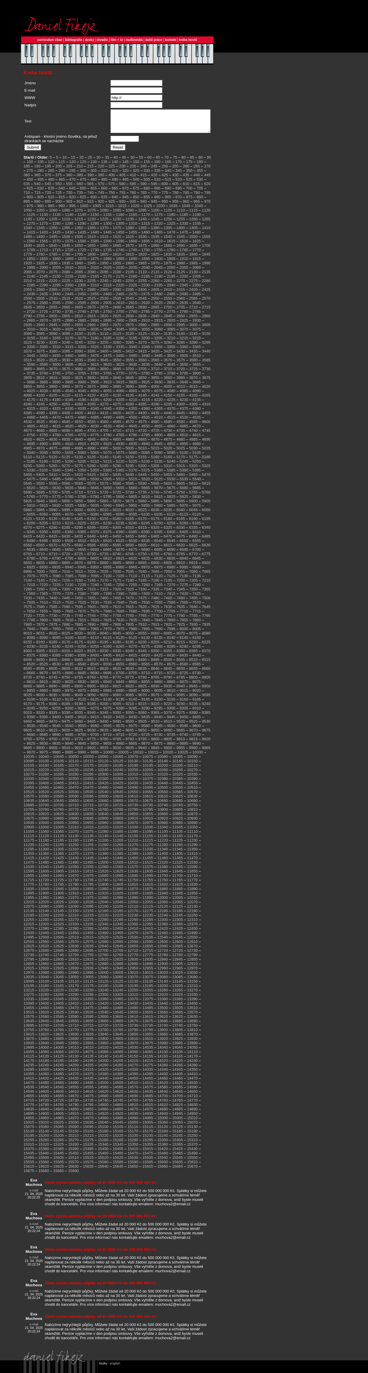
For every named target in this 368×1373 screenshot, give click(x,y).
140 (115, 166)
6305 (117, 532)
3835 (104, 382)
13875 (28, 1043)
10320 (162, 778)
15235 (147, 1140)
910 (80, 206)
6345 (31, 536)
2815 (91, 320)
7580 (40, 611)
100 (30, 166)
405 (122, 179)
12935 (88, 972)
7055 (181, 576)
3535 (79, 364)
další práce (153, 39)
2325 (133, 289)
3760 (94, 377)
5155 (142, 461)
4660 (171, 430)
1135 (56, 219)
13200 (162, 990)
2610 (120, 307)
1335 (196, 228)
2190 (158, 280)
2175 (120, 280)
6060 (43, 518)
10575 (28, 800)
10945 (58, 827)
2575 (31, 307)
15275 (88, 1144)
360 (26, 179)
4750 (31, 439)
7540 (120, 607)
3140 (181, 338)
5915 (43, 510)
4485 (94, 421)
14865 (118, 1113)
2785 (196, 316)
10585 (58, 800)
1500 (66, 241)
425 (165, 179)
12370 (192, 928)
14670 (73, 1100)
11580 (162, 871)
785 (186, 197)
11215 (147, 844)
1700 (206, 250)
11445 (118, 862)
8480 (117, 664)
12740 (43, 959)
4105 (53, 399)
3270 (142, 347)
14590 (192, 1091)
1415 (31, 236)
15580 (103, 1166)
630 (40, 192)
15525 (118, 1162)
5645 (94, 492)
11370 (73, 858)
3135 (168, 338)
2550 (155, 303)
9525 (193, 726)
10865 (177, 818)
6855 (40, 567)
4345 (107, 413)
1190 (196, 219)
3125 (142, 338)
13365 (118, 1003)
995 (72, 210)
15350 (132, 1149)
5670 (158, 492)
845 (125, 201)
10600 (103, 800)
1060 (53, 214)
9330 (66, 717)
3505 (184, 360)
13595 (88, 1021)
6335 (193, 532)
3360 (184, 351)
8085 (31, 642)
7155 (66, 585)
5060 (82, 457)
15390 (73, 1153)
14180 (43, 1065)
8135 (158, 642)
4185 (69, 404)
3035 (94, 333)
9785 (117, 743)
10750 (192, 809)
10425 (118, 787)
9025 (27, 699)
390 (90, 179)
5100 (184, 457)
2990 (168, 329)
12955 (147, 972)
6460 (142, 540)
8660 (206, 673)
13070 (132, 981)
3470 (94, 360)
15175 (147, 1135)
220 (101, 170)
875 (189, 201)
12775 (147, 959)
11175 (28, 844)
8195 (129, 646)
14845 (58, 1113)
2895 (107, 325)
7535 (107, 607)
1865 (69, 263)
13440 (162, 1008)
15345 (118, 1149)
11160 (162, 840)
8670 (43, 677)
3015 (43, 333)
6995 (27, 576)
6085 (107, 518)
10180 (103, 770)
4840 (79, 444)
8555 (120, 668)
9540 (43, 730)
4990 (91, 452)
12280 (103, 924)
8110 (94, 642)
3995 (142, 391)
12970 (192, 972)
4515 (171, 421)
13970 (132, 1047)
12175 (147, 915)
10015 (153, 756)
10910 (132, 822)
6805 (94, 562)
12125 (177, 911)
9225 (168, 708)
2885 (82, 325)
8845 (120, 686)
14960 (43, 1122)
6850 (27, 567)
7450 (79, 602)
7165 (91, 585)
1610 (158, 245)
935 (133, 206)
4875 (168, 444)
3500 (171, 360)
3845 (129, 382)
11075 (88, 836)
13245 (118, 994)
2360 (40, 294)
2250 (129, 285)
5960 (158, 510)
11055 (28, 836)
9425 (120, 721)
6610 (155, 549)
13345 (58, 1003)
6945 (82, 571)
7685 (120, 615)
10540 (103, 796)
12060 (162, 906)
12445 (58, 937)
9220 (155, 708)
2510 (53, 303)
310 (104, 175)
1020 (135, 210)
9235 (193, 708)
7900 (117, 629)
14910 (73, 1118)
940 (143, 206)
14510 (132, 1087)
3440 (206, 355)
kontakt (170, 39)
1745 (133, 254)
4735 (181, 435)
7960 (82, 633)
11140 (103, 840)
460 (51, 184)
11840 (43, 893)
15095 (88, 1131)
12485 (177, 937)
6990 (196, 571)
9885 (184, 748)
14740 (103, 1104)
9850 (94, 748)
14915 (88, 1118)
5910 (31, 510)
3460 (69, 360)
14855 (88, 1113)
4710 (117, 435)
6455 (129, 540)
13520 (43, 1016)
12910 (192, 968)
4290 (155, 408)
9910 (66, 752)
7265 (158, 589)
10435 (147, 787)
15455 (88, 1157)
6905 (168, 567)
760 (133, 197)
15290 (132, 1144)
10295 (88, 778)
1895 (145, 263)
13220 (43, 994)
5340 (56, 474)
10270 (192, 774)
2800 (53, 320)
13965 (118, 1047)
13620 (162, 1021)
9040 (66, 699)
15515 (88, 1162)
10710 (73, 809)
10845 (118, 818)
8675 (56, 677)
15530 (132, 1162)
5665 (145, 492)
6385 (133, 536)
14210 (132, 1065)
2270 (181, 285)
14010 (73, 1052)
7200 (181, 585)
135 (104, 166)
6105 (158, 518)
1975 (168, 267)
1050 (27, 214)
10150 (192, 765)
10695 (28, 809)
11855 (88, 893)
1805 (104, 258)
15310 (192, 1144)
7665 (69, 615)
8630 (129, 673)
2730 (56, 316)
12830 (132, 963)
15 (73, 162)
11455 (147, 862)
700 (189, 192)
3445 (31, 360)
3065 (171, 333)
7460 (104, 602)
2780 (184, 316)
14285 (177, 1069)
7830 (120, 624)
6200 (31, 527)
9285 (133, 712)
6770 (193, 558)
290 (61, 175)
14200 (103, 1065)
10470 (73, 792)
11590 (192, 871)
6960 (120, 571)
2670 (91, 311)
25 (90, 162)
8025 (66, 637)
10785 (118, 814)
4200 (107, 404)
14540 (43, 1091)
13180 (103, 990)
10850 (132, 818)
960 (186, 206)
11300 (43, 853)
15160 (103, 1135)
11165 (177, 840)
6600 (129, 549)
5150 (129, 461)
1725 (82, 254)
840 (115, 201)
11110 (192, 836)
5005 (129, 452)
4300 (181, 408)
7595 (79, 611)
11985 (118, 902)
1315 (145, 228)
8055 (142, 637)
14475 (28, 1087)
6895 (142, 567)
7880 (66, 629)
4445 (181, 417)
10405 (58, 787)
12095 (88, 911)
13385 (177, 1003)
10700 (43, 809)
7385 (94, 598)
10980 (162, 827)
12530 (132, 941)
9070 (142, 699)
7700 (158, 615)
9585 (158, 730)
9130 (107, 703)
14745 (118, 1104)
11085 (118, 836)
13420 (103, 1008)
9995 (94, 756)
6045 (193, 514)
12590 (132, 946)
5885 (155, 505)
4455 (206, 417)
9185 (66, 708)
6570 (53, 549)
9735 (171, 739)
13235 (88, 994)
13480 (103, 1012)
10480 (103, 792)
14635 (147, 1096)
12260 (43, 924)
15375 (28, 1153)
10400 (43, 787)
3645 (171, 369)
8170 (66, 646)
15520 (103, 1162)
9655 (155, 734)
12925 (58, 972)
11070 (73, 836)
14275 (147, 1069)
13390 (192, 1003)
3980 (104, 391)
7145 (40, 585)
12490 (192, 937)
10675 (147, 805)
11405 (177, 858)
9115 (69, 703)
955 (175, 206)
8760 (91, 681)
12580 (103, 946)
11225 (177, 844)
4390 (40, 417)
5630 (56, 492)
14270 (132, 1069)
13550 (132, 1016)
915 (90, 206)
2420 (193, 294)
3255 (104, 347)
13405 (58, 1008)
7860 (196, 624)
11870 (132, 893)
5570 (91, 488)
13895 (88, 1043)
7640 (193, 611)
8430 (171, 659)
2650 (40, 311)
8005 (196, 633)
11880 (162, 893)
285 (51, 175)
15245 (177, 1140)
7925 (181, 629)
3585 (206, 364)
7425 (196, 598)
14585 (177, 1091)
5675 (171, 492)
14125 (58, 1060)
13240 (103, 994)
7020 (91, 576)
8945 (193, 690)
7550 (145, 607)
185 (26, 170)
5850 (66, 505)
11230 (192, 844)
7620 (142, 611)
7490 (181, 602)
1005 (97, 210)
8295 (196, 651)
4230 (184, 404)
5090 (158, 457)
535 (26, 188)
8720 (171, 677)
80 (183, 162)
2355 (27, 294)
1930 (53, 267)
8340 (129, 655)
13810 (192, 1034)
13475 (88, 1012)
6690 (171, 554)
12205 (58, 919)
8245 (69, 651)
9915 (79, 752)
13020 (162, 977)
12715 (147, 955)
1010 (109, 210)
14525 (177, 1087)
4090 (196, 395)
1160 (120, 219)
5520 (145, 483)
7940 (31, 633)
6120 (196, 518)
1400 (181, 232)
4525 (196, 421)
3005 (206, 329)
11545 (58, 871)
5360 (107, 474)
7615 (129, 611)
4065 (133, 395)
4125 (104, 399)
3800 (196, 377)
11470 (192, 862)
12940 (103, 972)
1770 (196, 254)
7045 (155, 576)
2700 (168, 311)
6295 (91, 532)
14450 (132, 1082)
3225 (27, 347)
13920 (162, 1043)
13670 (132, 1025)
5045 (43, 457)
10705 (58, 809)
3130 (155, 338)
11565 (118, 871)
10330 (192, 778)
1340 (27, 232)
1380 (129, 232)
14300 (43, 1074)
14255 (88, 1069)
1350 (53, 232)
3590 (31, 369)
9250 (43, 712)
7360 (31, 598)
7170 (104, 585)
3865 (181, 382)
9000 (145, 695)
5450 (155, 479)
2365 (53, 294)
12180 (162, 915)
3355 (171, 351)
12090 (73, 911)
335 (157, 175)
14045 (177, 1052)
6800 (82, 562)
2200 (184, 280)
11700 (162, 880)
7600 (91, 611)
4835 (66, 444)
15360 (162, 1149)
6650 (69, 554)
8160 (40, 646)
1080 (104, 214)
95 (209, 162)
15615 (28, 1171)
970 (207, 206)
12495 (28, 941)
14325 (118, 1074)
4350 (120, 413)
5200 (69, 466)
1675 (142, 250)
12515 (88, 941)
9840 (69, 748)
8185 (104, 646)
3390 (79, 355)
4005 (168, 391)
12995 (88, 977)
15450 (73, 1157)
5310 (168, 470)
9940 (142, 752)
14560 (103, 1091)
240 (143, 170)
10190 (132, 770)
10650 (73, 805)
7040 (142, 576)
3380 (53, 355)
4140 (142, 399)
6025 (142, 514)
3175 (82, 342)
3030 (82, 333)
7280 (196, 589)
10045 (58, 761)
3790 (171, 377)
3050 (133, 333)
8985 (107, 695)
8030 (79, 637)
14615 (88, 1096)
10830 (73, 818)
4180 (56, 404)
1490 (40, 241)
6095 (133, 518)
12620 (43, 950)
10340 (43, 783)
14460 (162, 1082)
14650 (192, 1096)
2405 (155, 294)
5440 (129, 479)
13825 (58, 1038)
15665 (177, 1171)
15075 (28, 1131)
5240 (171, 466)
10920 (162, 822)
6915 (193, 567)
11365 (58, 858)
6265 (196, 527)
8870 (184, 686)
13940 (43, 1047)
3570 (168, 364)
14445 (118, 1082)
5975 (196, 510)
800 (30, 201)
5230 (145, 466)
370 (48, 179)
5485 (56, 483)
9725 (145, 739)
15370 (192, 1149)
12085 (58, 911)
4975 (53, 452)
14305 (58, 1074)
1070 (79, 214)
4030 (43, 395)
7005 (53, 576)
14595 (28, 1096)
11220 (162, 844)
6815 (120, 562)
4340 (94, 413)
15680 (43, 1175)
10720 (103, 809)
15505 (58, 1162)
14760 (162, 1104)
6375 (107, 536)
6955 (107, 571)
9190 (79, 708)
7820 (94, 624)
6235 (120, 527)
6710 (40, 558)
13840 (103, 1038)
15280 (103, 1144)
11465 (177, 862)
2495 (196, 298)
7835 (133, 624)
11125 (58, 840)
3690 (104, 373)
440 (197, 179)
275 (30, 175)
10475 (88, 792)
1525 (129, 241)
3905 (94, 386)
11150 (132, 840)
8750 (66, 681)
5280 (91, 470)
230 (122, 170)
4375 (184, 413)
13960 (103, 1047)
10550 (132, 796)
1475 (184, 236)
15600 (162, 1166)
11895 (28, 897)
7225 (56, 589)
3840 (117, 382)
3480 (120, 360)
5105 (196, 457)
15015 (28, 1126)
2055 (184, 272)
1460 (145, 236)
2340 (171, 289)
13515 (28, 1016)
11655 (28, 880)
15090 (73, 1131)
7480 (155, 602)
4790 (133, 439)
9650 (142, 734)
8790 (168, 681)
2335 (158, 289)
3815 (53, 382)
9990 (82, 756)
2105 (129, 276)
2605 (107, 307)
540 (37, 188)
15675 (28, 1175)
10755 (28, 814)
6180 (168, 523)
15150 (73, 1135)
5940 (107, 510)
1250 (168, 223)
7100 (107, 580)
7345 (181, 593)
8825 (69, 686)
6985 (184, 571)
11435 (88, 862)
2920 (171, 325)
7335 (155, 593)
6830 (158, 562)
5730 (129, 496)
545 (48, 188)
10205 (177, 770)
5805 (133, 501)
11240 (43, 849)
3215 (184, 342)
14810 (132, 1109)
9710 (107, 739)
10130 (132, 765)
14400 (162, 1078)
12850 (192, 963)
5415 (66, 479)
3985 (117, 391)
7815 (82, 624)
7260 (145, 589)
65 (158, 162)
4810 (184, 439)
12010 (192, 902)
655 (93, 192)
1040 (186, 210)
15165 (118, 1135)
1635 (40, 250)
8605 (66, 673)
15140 (43, 1135)
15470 (132, 1157)
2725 (43, 316)
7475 (142, 602)
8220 (193, 646)
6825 (145, 562)
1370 (104, 232)
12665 (177, 950)
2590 (69, 307)
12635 (88, 950)
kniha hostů (188, 39)
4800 (158, 439)
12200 (43, 919)
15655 (147, 1171)
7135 (196, 580)
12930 (73, 972)
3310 (56, 351)
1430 (69, 236)
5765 (31, 501)
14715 (28, 1104)
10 (64, 162)
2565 (193, 303)
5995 (66, 514)
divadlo (102, 39)
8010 (27, 637)
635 (51, 192)
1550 (193, 241)
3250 (91, 347)
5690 (27, 496)
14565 (118, 1091)
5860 (91, 505)
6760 (168, 558)
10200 (162, 770)
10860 (162, 818)
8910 (104, 690)
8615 (91, 673)
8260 (107, 651)
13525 (58, 1016)
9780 (104, 743)
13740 (162, 1030)
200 (59, 170)
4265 (91, 408)
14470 (192, 1082)
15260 (43, 1144)
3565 (155, 364)
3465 (82, 360)
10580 (43, 800)
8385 (56, 659)
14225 (177, 1065)
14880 (162, 1113)
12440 (43, 937)
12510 (73, 941)
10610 (132, 800)
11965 (58, 902)
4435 (155, 417)
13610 (132, 1021)
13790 (132, 1034)
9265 (82, 712)
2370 (66, 294)
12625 (58, 950)
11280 (162, 849)
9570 (120, 730)
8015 (40, 637)
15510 (73, 1162)
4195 (94, 404)
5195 (56, 466)
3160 (43, 342)
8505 (181, 664)
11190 (73, 844)
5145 (117, 461)
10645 (58, 805)
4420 (117, 417)
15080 (43, 1131)
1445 (107, 236)
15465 (118, 1157)
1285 (69, 228)
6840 (184, 562)
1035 (173, 210)
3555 (129, 364)
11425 (58, 862)
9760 (53, 743)
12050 (132, 906)
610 (186, 188)
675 (136, 192)
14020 (103, 1052)
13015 (147, 977)
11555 (88, 871)
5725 (117, 496)
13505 (177, 1012)
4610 (43, 430)
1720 (69, 254)
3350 (158, 351)
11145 (118, 840)
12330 (73, 928)
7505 (31, 607)
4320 (43, 413)
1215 (79, 223)
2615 (133, 307)
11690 (132, 880)
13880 (43, 1043)
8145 (184, 642)
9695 (69, 739)
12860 (43, 968)
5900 (193, 505)
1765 (184, 254)
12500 (43, 941)
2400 (142, 294)
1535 (155, 241)
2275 (193, 285)
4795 (145, 439)
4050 (94, 395)
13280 (43, 999)
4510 (158, 421)
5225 (133, 466)
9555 (82, 730)
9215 (142, 708)
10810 (192, 814)
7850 (171, 624)
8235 (43, 651)
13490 (132, 1012)
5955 (145, 510)
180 (200, 166)
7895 (104, 629)
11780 (43, 889)
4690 (66, 435)
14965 (58, 1122)
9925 (104, 752)
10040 (43, 761)
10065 (118, 761)
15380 (43, 1153)
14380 (103, 1078)
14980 (103, 1122)
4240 (27, 408)
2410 (168, 294)
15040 (103, 1126)
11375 (88, 858)
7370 (56, 598)
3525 (53, 364)
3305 (43, 351)
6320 (155, 532)
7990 (158, 633)
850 (136, 201)
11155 (147, 840)
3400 (104, 355)
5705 (66, 496)
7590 (66, 611)
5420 (79, 479)
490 (115, 184)
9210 (129, 708)
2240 (104, 285)
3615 (94, 369)
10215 (28, 774)
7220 (43, 589)
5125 (66, 461)
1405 (193, 232)
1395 (168, 232)
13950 (73, 1047)
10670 (132, 805)
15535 (147, 1162)
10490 (132, 792)
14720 (43, 1104)
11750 (132, 884)
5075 (120, 457)
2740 (82, 316)
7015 (79, 576)
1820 (142, 258)
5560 (66, 488)
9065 (129, 699)
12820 (103, 963)
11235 (28, 849)
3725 (193, 373)
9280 (120, 712)
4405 (79, 417)
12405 (118, 933)
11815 (147, 889)
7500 (206, 602)
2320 (120, 289)
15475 (147, 1157)
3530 (66, 364)
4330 (69, 413)
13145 (177, 985)
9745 (196, 739)
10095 (28, 765)
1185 (184, 219)
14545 (58, 1091)
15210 (73, 1140)
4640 (120, 430)
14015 (88, 1052)
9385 (206, 717)
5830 (196, 501)
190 (37, 170)
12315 (28, 928)
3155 (31, 342)
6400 (171, 536)
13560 (162, 1016)
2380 (91, 294)
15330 (73, 1149)
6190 (193, 523)
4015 (193, 391)
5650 (107, 492)
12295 (147, 924)
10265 (177, 774)
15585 (118, 1166)
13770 (73, 1034)
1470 (171, 236)
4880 (181, 444)
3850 (142, 382)
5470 (206, 479)
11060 (43, 836)
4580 (155, 426)
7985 (145, 633)
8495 (155, 664)
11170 (192, 840)
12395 (88, 933)
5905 (206, 505)
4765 (69, 439)
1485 (27, 241)
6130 (40, 523)
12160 (103, 915)
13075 (147, 981)
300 (83, 175)
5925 (69, 510)
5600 (168, 488)
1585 (94, 245)
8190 (117, 646)
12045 (118, 906)
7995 (171, 633)
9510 (155, 726)
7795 (31, 624)
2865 (31, 325)
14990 (132, 1122)
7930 (193, 629)
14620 (103, 1096)
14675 (88, 1100)
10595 (88, 800)
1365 (91, 232)
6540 (158, 545)
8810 (31, 686)
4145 (155, 399)
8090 (43, 642)
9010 (171, 695)
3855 (155, 382)
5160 (155, 461)
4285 (142, 408)
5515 (133, 483)
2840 (155, 320)
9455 (196, 721)
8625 (117, 673)
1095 (142, 214)
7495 (193, 602)
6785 (43, 562)
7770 (155, 620)
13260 (162, 994)
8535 (69, 668)
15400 (103, 1153)
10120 (103, 765)
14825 (177, 1109)
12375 (28, 933)
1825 (155, 258)
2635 (184, 307)
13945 (58, 1047)
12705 (118, 955)
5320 (193, 470)
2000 (43, 272)
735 (80, 197)
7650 (31, 615)
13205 (177, 990)
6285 (66, 532)
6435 (79, 540)
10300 (103, 778)
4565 (117, 426)
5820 (171, 501)
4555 (91, 426)
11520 (162, 867)
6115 (184, 518)
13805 (177, 1034)
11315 (88, 853)
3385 (66, 355)
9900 (40, 752)
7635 (181, 611)
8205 (155, 646)
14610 (73, 1096)
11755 (147, 884)
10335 (28, 783)
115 (61, 166)
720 (48, 197)
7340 (168, 593)
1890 (133, 263)
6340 (206, 532)
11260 (103, 849)
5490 (69, 483)
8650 (181, 673)
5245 (184, 466)
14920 (103, 1118)
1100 (155, 214)
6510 (82, 545)
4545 (66, 426)
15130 (192, 1131)
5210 (94, 466)
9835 (56, 748)
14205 (118, 1065)
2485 (171, 298)
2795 (40, 320)
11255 (88, 849)
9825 (31, 748)
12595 (147, 946)
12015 (28, 906)
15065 (177, 1126)
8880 (27, 690)
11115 (28, 840)
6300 (104, 532)
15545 (177, 1162)
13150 (192, 985)
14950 (192, 1118)
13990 (192, 1047)
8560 (133, 668)
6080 (94, 518)
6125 (27, 523)
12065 (177, 906)
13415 (88, 1008)
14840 (43, 1113)
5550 (40, 488)
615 (197, 188)
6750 (142, 558)
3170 (69, 342)
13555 (147, 1016)
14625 (118, 1096)
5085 (145, 457)
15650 (132, 1171)
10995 (28, 831)
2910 (145, 325)
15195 (28, 1140)
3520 (40, 364)
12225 (118, 919)
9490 (104, 726)
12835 (147, 963)
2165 (94, 280)
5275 (79, 470)
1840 (193, 258)
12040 (103, 906)
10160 (43, 770)
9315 (27, 717)
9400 (56, 721)
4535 (40, 426)
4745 (206, 435)
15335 (88, 1149)
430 (175, 179)
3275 (155, 347)
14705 (177, 1100)
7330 (142, 593)
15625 (58, 1171)
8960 (43, 695)
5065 (94, 457)
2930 (196, 325)
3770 (120, 377)
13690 (192, 1025)
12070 (192, 906)
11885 (177, 893)
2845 (168, 320)
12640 (103, 950)
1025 (148, 210)
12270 (73, 924)
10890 (73, 822)
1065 (66, 214)
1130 (43, 219)
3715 (168, 373)
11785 (58, 889)
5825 (184, 501)
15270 (73, 1144)
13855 (147, 1038)
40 (115, 162)
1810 (117, 258)
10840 (103, 818)
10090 (192, 761)
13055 (88, 981)
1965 (142, 267)
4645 (133, 430)
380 (69, 179)
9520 (181, 726)
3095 (66, 338)
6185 (181, 523)
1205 (53, 223)
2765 (145, 316)
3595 (43, 369)
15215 (88, 1140)
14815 (147, 1109)
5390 (184, 474)
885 (26, 206)
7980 (133, 633)
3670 (53, 373)
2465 (120, 298)
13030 (192, 977)
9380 (193, 717)
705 (200, 192)
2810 (79, 320)
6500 (56, 545)
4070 (145, 395)
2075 (53, 276)
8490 (142, 664)
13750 (192, 1030)
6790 (56, 562)
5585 (129, 488)
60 (149, 162)
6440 (91, 540)
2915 (158, 325)
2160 (82, 280)
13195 (147, 990)
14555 (88, 1091)
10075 (147, 761)
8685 (82, 677)
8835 (94, 686)
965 (197, 206)
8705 (133, 677)
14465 (177, 1082)
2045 (158, 272)
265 (197, 170)
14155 (147, 1060)
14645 (177, 1096)
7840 (145, 624)
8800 (193, 681)
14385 (118, 1078)
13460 (43, 1012)
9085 (181, 699)
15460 (103, 1157)
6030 (155, 514)
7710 (184, 615)
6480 (193, 540)
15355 (147, 1149)
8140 (171, 642)
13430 (132, 1008)
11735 (88, 884)
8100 (69, 642)
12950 (132, 972)
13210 (192, 990)
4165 (206, 399)
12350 (132, 928)
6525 (120, 545)
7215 (31, 589)
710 (26, 197)
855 (147, 201)
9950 (168, 752)
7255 (133, 589)
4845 (91, 444)
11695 (147, 880)
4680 (40, 435)
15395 (88, 1153)
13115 (88, 985)
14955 (28, 1122)
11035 (147, 831)
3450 (43, 360)
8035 (91, 637)
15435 (28, 1157)
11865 (118, 893)
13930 (192, 1043)
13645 (58, 1025)
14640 (162, 1096)
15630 (73, 1171)
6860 (53, 567)
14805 (118, 1109)
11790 (73, 889)
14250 (73, 1069)
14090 (132, 1056)
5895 (181, 505)
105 (40, 166)
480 (93, 184)
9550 (69, 730)
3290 (193, 347)
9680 (31, 739)
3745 (56, 377)
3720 (181, 373)
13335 (28, 1003)
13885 (58, 1043)
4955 (184, 448)
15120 (162, 1131)
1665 (117, 250)
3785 (158, 377)
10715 (88, 809)
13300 (103, 999)
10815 (28, 818)
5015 (155, 452)
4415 (104, 417)
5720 (104, 496)
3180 (94, 342)
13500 (162, 1012)
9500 (129, 726)
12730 (192, 955)
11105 (177, 836)
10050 (73, 761)
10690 (192, 805)
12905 (177, 968)
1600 (133, 245)
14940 (162, 1118)
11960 (43, 902)
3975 (91, 391)
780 (175, 197)
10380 (162, 783)
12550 (192, 941)
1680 (155, 250)
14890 (192, 1113)
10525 (58, 796)
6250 (158, 527)
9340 (91, 717)
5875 (129, 505)
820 (72, 201)
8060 (155, 637)
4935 (133, 448)
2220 (53, 285)
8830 (82, 686)
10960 (103, 827)
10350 (73, 783)
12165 (118, 915)
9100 (31, 703)
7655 (43, 615)
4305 (193, 408)
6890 (129, 567)
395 (101, 179)
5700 (53, 496)
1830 (168, 258)
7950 (56, 633)
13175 (88, 990)
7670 (82, 615)
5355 (94, 474)
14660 (43, 1100)
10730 (132, 809)
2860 (206, 320)
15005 (177, 1122)
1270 (31, 228)
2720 (31, 316)
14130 (73, 1060)
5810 (145, 501)
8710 (145, 677)
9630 (91, 734)
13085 (177, 981)
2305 (82, 289)
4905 (56, 448)
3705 (142, 373)
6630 (206, 549)
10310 (132, 778)
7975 (120, 633)
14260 (103, 1069)
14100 (162, 1056)
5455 (168, 479)
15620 (43, 1171)
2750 (107, 316)
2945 (53, 329)
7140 (27, 585)
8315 (66, 655)
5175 (193, 461)
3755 (82, 377)
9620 (66, 734)
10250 (132, 774)
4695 (79, 435)
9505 (142, 726)
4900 (43, 448)
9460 (27, 726)
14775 (28, 1109)
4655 (158, 430)
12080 (43, 911)
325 (136, 175)
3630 (133, 369)
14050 (192, 1052)
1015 (122, 210)
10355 (88, 783)
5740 (155, 496)
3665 (40, 373)
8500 (168, 664)
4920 (94, 448)
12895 (147, 968)
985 (51, 210)
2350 (196, 289)
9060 (117, 699)
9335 (79, 717)
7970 (107, 633)
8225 (206, 646)
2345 (184, 289)
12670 (192, 950)
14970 (73, 1122)
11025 (118, 831)
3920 (133, 386)
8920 (129, 690)
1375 (117, 232)
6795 (69, 562)
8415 (133, 659)
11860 (103, 893)
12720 (162, 955)
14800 (103, 1109)
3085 (40, 338)
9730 (158, 739)
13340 (43, 1003)
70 (166, 162)
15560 (43, 1166)
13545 (118, 1016)
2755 (120, 316)
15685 (58, 1175)
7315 (104, 593)
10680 (162, 805)
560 (80, 188)
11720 (43, 884)
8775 (129, 681)
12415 (147, 933)
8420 (145, 659)
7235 (82, 589)
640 (61, 192)
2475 (145, 298)
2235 (91, 285)
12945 (118, 972)
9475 (66, 726)
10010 (138, 756)
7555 (158, 607)
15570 (73, 1166)
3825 (79, 382)
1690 (181, 250)
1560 (31, 245)
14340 (162, 1074)
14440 (103, 1082)
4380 (196, 413)
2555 (168, 303)
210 (80, 170)
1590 (107, 245)
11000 (43, 831)
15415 (147, 1153)
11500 (103, 867)
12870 (73, 968)
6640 (43, 554)
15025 (58, 1126)
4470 (56, 421)
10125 (118, 765)
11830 (192, 889)
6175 (155, 523)
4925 (107, 448)
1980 (181, 267)
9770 (79, 743)
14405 (177, 1078)
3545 (104, 364)
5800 (120, 501)
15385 (58, 1153)
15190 (192, 1135)
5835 (27, 505)
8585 (196, 668)
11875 (147, 893)
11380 (103, 858)
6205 (43, 527)
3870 (193, 382)
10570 (192, 796)
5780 (69, 501)
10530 (73, 796)
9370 (168, 717)
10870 (192, 818)
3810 (40, 382)
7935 (206, 629)
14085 (118, 1056)
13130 (132, 985)
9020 (196, 695)
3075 (196, 333)
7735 (66, 620)
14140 (103, 1060)
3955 (40, 391)
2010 (69, 272)
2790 (27, 320)
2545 (142, 303)
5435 (117, 479)
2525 (91, 303)
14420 (43, 1082)
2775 (171, 316)
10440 (162, 787)
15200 (43, 1140)
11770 (192, 884)
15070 (192, 1126)
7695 (145, 615)
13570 (192, 1016)
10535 (88, 796)
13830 (73, 1038)
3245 (79, 347)
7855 (184, 624)
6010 (104, 514)
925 (111, 206)
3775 (133, 377)
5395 (196, 474)
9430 (133, 721)
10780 (103, 814)
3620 (107, 369)
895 (48, 206)
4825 (40, 444)
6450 (117, 540)
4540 (53, 426)
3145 (193, 338)
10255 (147, 774)
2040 (145, 272)
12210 (73, 919)
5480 (43, 483)
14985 (118, 1122)
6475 (181, 540)
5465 (193, 479)
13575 (28, 1021)
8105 (82, 642)
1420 (43, 236)
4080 (171, 395)
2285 (31, 289)
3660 (27, 373)
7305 (79, 593)
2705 (181, 311)
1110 (181, 214)
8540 (82, 668)
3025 (69, 333)
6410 (196, 536)
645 (72, 192)
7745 (91, 620)
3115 (117, 338)
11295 (28, 853)
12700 (103, 955)
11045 (177, 831)
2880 (69, 325)
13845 (118, 1038)
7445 (66, 602)
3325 (94, 351)
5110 (27, 461)
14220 (162, 1065)
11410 (192, 858)
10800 (162, 814)
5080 (133, 457)
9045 (79, 699)
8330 (104, 655)
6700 (196, 554)
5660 (133, 492)
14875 (147, 1113)
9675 (206, 734)
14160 (162, 1060)
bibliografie (73, 39)
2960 (91, 329)
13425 (118, 1008)
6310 (129, 532)
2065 (27, 276)
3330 (107, 351)
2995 (181, 329)
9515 (168, 726)
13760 (43, 1034)
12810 (73, 963)
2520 (79, 303)
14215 (147, 1065)
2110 (142, 276)
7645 (206, 611)
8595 (40, 673)
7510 (43, 607)
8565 (145, 668)
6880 (104, 567)
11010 (73, 831)
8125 (133, 642)
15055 (147, 1126)
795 (207, 197)
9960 (193, 752)
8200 (142, 646)
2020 (94, 272)
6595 (117, 549)
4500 (133, 421)
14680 (103, 1100)
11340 (162, 853)
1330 (184, 228)
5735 (142, 496)
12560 (43, 946)
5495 (82, 483)
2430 (31, 298)
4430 (142, 417)
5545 (27, 488)
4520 (184, 421)
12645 (118, 950)
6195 (206, 523)
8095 (56, 642)
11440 (103, 862)
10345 (58, 783)
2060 (196, 272)
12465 (118, 937)
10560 (162, 796)
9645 (129, 734)
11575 (147, 871)
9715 (120, 739)
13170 (73, 990)
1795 (79, 258)
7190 (155, 585)
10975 (147, 827)
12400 (103, 933)
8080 (206, 637)
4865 (142, 444)
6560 (27, 549)
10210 (192, 770)
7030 (117, 576)
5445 (142, 479)
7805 (56, 624)
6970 (145, 571)
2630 (171, 307)
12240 (162, 919)
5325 (206, 470)
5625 (43, 492)
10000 (108, 756)
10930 (192, 822)
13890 (73, 1043)
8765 (104, 681)
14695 (147, 1100)
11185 (58, 844)
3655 (196, 369)
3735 (31, 377)
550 (59, 188)
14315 (88, 1074)
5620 (31, 492)
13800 (162, 1034)
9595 (184, 730)
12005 (177, 902)
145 (125, 166)
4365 (158, 413)
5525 (158, 483)
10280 (43, 778)
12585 (118, 946)
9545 (56, 730)
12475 (147, 937)
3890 (56, 386)
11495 (88, 867)
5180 (206, 461)
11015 (88, 831)
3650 (184, 369)
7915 (155, 629)
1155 (107, 219)
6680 (145, 554)
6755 (155, 558)
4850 (104, 444)
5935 (94, 510)
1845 (206, 258)
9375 (181, 717)
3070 (184, 333)
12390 (73, 933)
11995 (147, 902)
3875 (206, 382)
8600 (53, 673)
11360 (43, 858)
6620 (181, 549)
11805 (118, 889)
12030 (73, 906)
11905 (58, 897)
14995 (147, 1122)
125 (83, 166)
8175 (79, 646)
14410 (192, 1078)
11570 (132, 871)
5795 (107, 501)
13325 (177, 999)
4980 (66, 452)
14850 (73, 1113)
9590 (171, 730)
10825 (58, 818)
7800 (43, 624)
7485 (168, 602)
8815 (43, 686)
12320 (43, 928)
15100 (103, 1131)
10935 (28, 827)
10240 (103, 774)
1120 (206, 214)
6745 (129, 558)
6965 (133, 571)
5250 (196, 466)
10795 (147, 814)
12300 (162, 924)
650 (83, 192)
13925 (177, 1043)
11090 (132, 836)
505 (147, 184)
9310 (196, 712)
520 (178, 184)
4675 (27, 435)
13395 (28, 1008)
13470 (73, 1012)
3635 (145, 369)
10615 (147, 800)
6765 (181, 558)
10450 (192, 787)
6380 (120, 536)
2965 (104, 329)
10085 (177, 761)
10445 (177, 787)
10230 (73, 774)
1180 (171, 219)
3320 (82, 351)
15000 (162, 1122)
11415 (28, 862)
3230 (40, 347)
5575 (104, 488)
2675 (104, 311)
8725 (184, 677)
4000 (155, 391)
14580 (162, 1091)
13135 (147, 985)
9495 (117, 726)
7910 (142, 629)
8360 (181, 655)
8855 (145, 686)
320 (125, 175)
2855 (193, 320)
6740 (117, 558)
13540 (103, 1016)
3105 (91, 338)
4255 (66, 408)
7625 (155, 611)
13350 (73, 1003)
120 (72, 166)
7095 (94, 580)
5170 (181, 461)
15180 (162, 1135)
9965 (206, 752)
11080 (103, 836)
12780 (162, 959)
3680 (79, 373)
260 (186, 170)
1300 (107, 228)
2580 (43, 307)
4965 (27, 452)
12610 (192, 946)
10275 (28, 778)
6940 (69, 571)
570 (101, 188)
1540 (168, 241)
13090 (192, 981)
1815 (129, 258)
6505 (69, 545)
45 (124, 162)
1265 (206, 223)
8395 (82, 659)
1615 (171, 245)
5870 (117, 505)
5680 (184, 492)
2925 (184, 325)
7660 (56, 615)
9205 (117, 708)
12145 (58, 915)
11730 (73, 884)
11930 (132, 897)
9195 (91, 708)
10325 (177, 778)
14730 (73, 1104)
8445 (27, 664)
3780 (145, 377)
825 (83, 201)
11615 (88, 875)
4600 (206, 426)
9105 (43, 703)
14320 (103, 1074)
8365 (193, 655)
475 (83, 184)
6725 (79, 558)
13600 (103, 1021)
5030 (193, 452)
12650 (132, 950)
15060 (162, 1126)
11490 (73, 867)
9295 (158, 712)
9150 (158, 703)
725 (59, 197)
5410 (53, 479)
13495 (147, 1012)
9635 (104, 734)
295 (72, 175)
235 (133, 170)
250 (165, 170)
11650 (192, 875)
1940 (79, 267)
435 (186, 179)
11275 (147, 849)
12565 (58, 946)
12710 (132, 955)
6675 (133, 554)
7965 (94, 633)
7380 (82, 598)
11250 (73, 849)
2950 (66, 329)
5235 (158, 466)
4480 (82, 421)
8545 (94, 668)
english (115, 1367)
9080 (168, 699)
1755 (158, 254)
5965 (171, 510)
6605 (142, 549)
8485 (129, 664)
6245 (145, 527)
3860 (168, 382)
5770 (43, 501)
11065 (58, 836)
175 (189, 166)
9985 (69, 756)
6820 (133, 562)
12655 (147, 950)
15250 (192, 1140)
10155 (28, 770)
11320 (103, 853)
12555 (28, 946)
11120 (43, 840)
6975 (158, 571)
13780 (103, 1034)
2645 (27, 311)
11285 (177, 849)
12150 (73, 915)
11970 (73, 902)
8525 (43, 668)
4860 (129, 444)
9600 (196, 730)
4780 (107, 439)
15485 (177, 1157)
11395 (147, 858)
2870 (43, 325)
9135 (120, 703)
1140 (69, 219)
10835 (88, 818)
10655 (88, 805)
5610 (193, 488)
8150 (196, 642)
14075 (88, 1056)
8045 (117, 637)
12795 (28, 963)
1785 (53, 258)
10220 (43, 774)
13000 (103, 977)
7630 (168, 611)
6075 (82, 518)
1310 (133, 228)
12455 (88, 937)
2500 (27, 303)
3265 (129, 347)
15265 (58, 1144)
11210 (132, 844)
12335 (88, 928)
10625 (177, 800)
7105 (120, 580)
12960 (162, 972)
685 (157, 192)
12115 (147, 911)
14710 (192, 1100)
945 (154, 206)
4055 (107, 395)
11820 (162, 889)
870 (178, 201)
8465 (79, 664)
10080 (162, 761)
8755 (79, 681)
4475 (69, 421)
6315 (142, 532)
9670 (193, 734)
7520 (69, 607)
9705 (94, 739)
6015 (117, 514)
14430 (73, 1082)
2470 (133, 298)
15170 (132, 1135)
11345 (177, 853)
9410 (82, 721)
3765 (107, 377)
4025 (31, 395)
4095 (27, 399)
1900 (158, 263)
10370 (132, 783)
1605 (145, 245)
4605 (31, 430)
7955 (69, 633)
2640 (196, 307)
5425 (91, 479)
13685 (177, 1025)
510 (157, 184)
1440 (94, 236)
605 (175, 188)
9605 (27, 734)
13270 (192, 994)
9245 (31, 712)
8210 (168, 646)
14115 (28, 1060)
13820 (43, 1038)
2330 (145, 289)
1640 (53, 250)
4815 (196, 439)
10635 (28, 805)
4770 (82, 439)
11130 (73, 840)
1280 (56, 228)
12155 (88, 915)
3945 (196, 386)
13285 (58, 999)
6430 (66, 540)
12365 (177, 928)
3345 (145, 351)
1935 (66, 267)
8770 (117, 681)
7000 (40, 576)
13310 (132, 999)
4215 (145, 404)
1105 (168, 214)
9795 (142, 743)
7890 (91, 629)
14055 (28, 1056)
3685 (91, 373)
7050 (168, 576)
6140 (66, 523)
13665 (118, 1025)
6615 (168, 549)
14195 (88, 1065)
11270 (132, 849)
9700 (82, 739)
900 (59, 206)
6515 (94, 545)
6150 (91, 523)
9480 (79, 726)
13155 (28, 990)
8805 (206, 681)
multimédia (134, 39)
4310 (206, 408)
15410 (132, 1153)
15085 (58, 1131)
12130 (192, 911)
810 (51, 201)
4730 (168, 435)
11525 (177, 867)
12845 (177, 963)
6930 (43, 571)
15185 (177, 1135)
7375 (69, 598)
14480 (43, 1087)
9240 (206, 708)
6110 (171, 518)
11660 (43, 880)
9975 (43, 756)
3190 (120, 342)
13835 (88, 1038)
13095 (28, 985)
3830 (91, 382)
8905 (91, 690)
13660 (103, 1025)
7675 (94, 615)
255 (175, 170)
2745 (94, 316)
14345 (177, 1074)
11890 (192, 893)
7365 (43, 598)
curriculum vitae (49, 39)
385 (80, 179)
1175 (158, 219)
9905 (53, 752)
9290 (145, 712)
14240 (43, 1069)
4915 (82, 448)
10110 (73, 765)
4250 (53, 408)
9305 (184, 712)
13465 (58, 1012)
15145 (58, 1135)
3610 (82, 369)
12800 (43, 963)
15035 (88, 1126)
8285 (171, 651)
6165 (129, 523)
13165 (58, 990)
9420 (107, 721)
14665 (58, 1100)
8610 (79, 673)
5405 (40, 479)
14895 (28, 1118)
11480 (43, 867)
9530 (206, 726)
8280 (158, 651)
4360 (145, 413)
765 (143, 197)
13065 (118, 981)
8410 (120, 659)
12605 (177, 946)
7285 (27, 593)
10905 (118, 822)
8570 (158, 668)
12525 (118, 941)
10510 (192, 792)
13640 (43, 1025)
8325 (91, 655)
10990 (192, 827)
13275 (28, 999)
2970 (117, 329)
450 (30, 184)
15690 (73, 1175)
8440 (196, 659)
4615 (56, 430)
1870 (82, 263)
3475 (107, 360)
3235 (53, 347)
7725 (40, 620)
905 (69, 206)
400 (111, 179)
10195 (147, 770)
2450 (82, 298)
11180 (43, 844)
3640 (158, 369)
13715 (88, 1030)
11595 (28, 875)
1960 (129, 267)
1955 (117, 267)
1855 (43, 263)
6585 (91, 549)
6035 (168, 514)
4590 (181, 426)
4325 (56, 413)
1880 (107, 263)
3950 (27, 391)
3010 (31, 333)
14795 (88, 1109)
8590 (27, 673)
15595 (147, 1166)
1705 (31, 254)
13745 (177, 1030)
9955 (181, 752)
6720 (66, 558)
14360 (43, 1078)
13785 (118, 1034)
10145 (177, 765)
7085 (69, 580)
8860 (158, 686)
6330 (181, 532)
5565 (79, 488)
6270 (27, 532)
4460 (31, 421)
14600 (43, 1096)
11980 (103, 902)
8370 (206, 655)
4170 (31, 404)
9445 (171, 721)
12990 (73, 977)
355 (200, 175)
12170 (132, 915)
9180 (53, 708)
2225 (66, 285)
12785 (177, 959)
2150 (56, 280)
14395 (147, 1078)
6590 (104, 549)
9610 (40, 734)
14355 (28, 1078)
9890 (196, 748)
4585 (168, 426)
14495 (88, 1087)
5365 (120, 474)
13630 (192, 1021)
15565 (58, 1166)
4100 (40, 399)
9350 (117, 717)
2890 (94, 325)
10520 (43, 796)
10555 (147, 796)
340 (168, 175)
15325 (58, 1149)
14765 (177, 1104)
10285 (58, 778)
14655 (28, 1100)
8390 (69, 659)
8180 (91, 646)
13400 (43, 1008)
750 (111, 197)
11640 (162, 875)
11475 (28, 867)
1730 (94, 254)
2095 (104, 276)
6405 (184, 536)
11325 (118, 853)
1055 (40, 214)
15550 (192, 1162)
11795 (88, 889)
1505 (79, 241)
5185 (31, 466)
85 (192, 162)
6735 (104, 558)
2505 (40, 303)
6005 (91, 514)
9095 (206, 699)
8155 (27, 646)
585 (133, 188)
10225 (58, 774)
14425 (58, 1082)
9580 (145, 730)
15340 (103, 1149)
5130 (79, 461)
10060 (103, 761)
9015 (184, 695)
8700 (120, 677)
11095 (147, 836)
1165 (133, 219)
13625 (177, 1021)
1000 (84, 210)
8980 (94, 695)
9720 (133, 739)
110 (51, 166)
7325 (129, 593)
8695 (107, 677)
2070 (40, 276)
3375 (40, 355)
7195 (168, 585)
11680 (103, 880)
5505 (107, 483)
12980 (43, 977)
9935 (129, 752)
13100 (43, 985)
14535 (28, 1091)
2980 (142, 329)
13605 (118, 1021)
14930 (132, 1118)
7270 (171, 589)
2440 (56, 298)
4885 (193, 444)
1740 (120, 254)
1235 (129, 223)
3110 (104, 338)
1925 (40, 267)
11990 (132, 902)
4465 (43, 421)
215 (90, 170)
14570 (132, 1091)
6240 (133, 527)
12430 (192, 933)
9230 (181, 708)
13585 (58, 1021)
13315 (147, 999)
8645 (168, 673)
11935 (147, 897)
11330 (132, 853)
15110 (132, 1131)
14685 (118, 1100)
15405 (118, 1153)
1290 (82, 228)
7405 (145, 598)
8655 (193, 673)
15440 (43, 1157)
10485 (118, 792)
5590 (142, 488)
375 (59, 179)
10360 (103, 783)
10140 (162, 765)
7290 (40, 593)
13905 (118, 1043)
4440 (168, 417)
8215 (181, 646)
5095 (171, 457)
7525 (82, 607)
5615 (206, 488)
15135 (28, 1135)
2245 (117, 285)
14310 (73, 1074)
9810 (181, 743)
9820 (206, 743)
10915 (147, 822)
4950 (171, 448)
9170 (27, 708)
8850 (133, 686)
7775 (168, 620)
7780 (181, 620)
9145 (145, 703)
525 (189, 184)
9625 (79, 734)
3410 (129, 355)
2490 (184, 298)
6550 (184, 545)
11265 (118, 849)
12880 (103, 968)
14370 (73, 1078)
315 (115, 175)
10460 (43, 792)
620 (207, 188)
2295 (56, 289)
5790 (94, 501)
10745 (177, 809)
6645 (56, 554)
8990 (120, 695)
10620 (162, 800)
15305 (177, 1144)
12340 (103, 928)
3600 (56, 369)
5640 (82, 492)
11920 (103, 897)
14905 (58, 1118)
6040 (181, 514)
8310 (53, 655)
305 (93, 175)
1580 (82, 245)
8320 (79, 655)
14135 (88, 1060)
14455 (147, 1082)
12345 (118, 928)
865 (168, 201)
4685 (53, 435)
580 (122, 188)
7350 (193, 593)
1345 (40, 232)
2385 (104, 294)
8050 (129, 637)
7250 (120, 589)
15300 (162, 1144)
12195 (28, 919)
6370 (94, 536)
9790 (129, 743)
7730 (53, 620)
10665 (118, 805)
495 (125, 184)
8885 (40, 690)
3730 (206, 373)
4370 (171, 413)
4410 (91, 417)
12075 (28, 911)
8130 (145, 642)
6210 (56, 527)
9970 (31, 756)
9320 (40, 717)
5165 (168, 461)
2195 (171, 280)
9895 (27, 752)
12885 (118, 968)
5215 (107, 466)
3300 (31, 351)
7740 (79, 620)
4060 (120, 395)
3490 (145, 360)
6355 (56, 536)
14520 (162, 1087)
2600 (94, 307)
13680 (162, 1025)
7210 (206, 585)
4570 (129, 426)
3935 (171, 386)
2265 (168, 285)
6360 (69, 536)
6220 (82, 527)
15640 (103, 1171)
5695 (40, 496)
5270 (66, 470)
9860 (120, 748)
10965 (118, 827)
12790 (192, 959)
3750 (69, 377)
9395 (43, 721)
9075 (155, 699)
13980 (162, 1047)
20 (81, 162)
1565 (43, 245)
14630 (132, 1096)
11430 (73, 862)
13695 (28, 1030)
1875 (94, 263)
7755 (117, 620)
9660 (168, 734)
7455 (91, 602)
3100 (79, 338)
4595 (193, 426)
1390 (155, 232)
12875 (88, 968)
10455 (28, 792)
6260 (184, 527)
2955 (79, 329)
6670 (120, 554)
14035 (147, 1052)
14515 (147, 1087)
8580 (184, 668)
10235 (88, 774)
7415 (171, 598)
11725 (58, 884)
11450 (132, 862)
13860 (162, 1038)
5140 (104, 461)
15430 (192, 1153)
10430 (132, 787)
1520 (117, 241)
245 (154, 170)
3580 (193, 364)
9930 (117, 752)
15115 (147, 1131)
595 (154, 188)
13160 (43, 990)
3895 (69, 386)
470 (72, 184)
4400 (66, 417)
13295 (88, 999)
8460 (66, 664)
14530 (192, 1087)
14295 (28, 1074)
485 (104, 184)
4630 (94, 430)
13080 (162, 981)
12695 (88, 955)
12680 (43, 955)
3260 (117, 347)
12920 (43, 972)
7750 (104, 620)
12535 (147, 941)
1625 (196, 245)
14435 (88, 1082)
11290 (192, 849)
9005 (158, 695)
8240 (56, 651)
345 (178, 175)
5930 (82, 510)
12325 (58, 928)
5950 (133, 510)
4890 (206, 444)
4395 (53, 417)
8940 (181, 690)
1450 (120, 236)
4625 (82, 430)
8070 (181, 637)
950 (165, 206)
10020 (168, 756)
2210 (27, 285)
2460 (107, 298)
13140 (162, 985)
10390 (192, 783)
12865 (58, 968)
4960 (196, 448)
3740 (43, 377)
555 (69, 188)
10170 (73, 770)
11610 (73, 875)
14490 (73, 1087)
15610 (192, 1166)
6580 (79, 549)
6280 (53, 532)
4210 (133, 404)
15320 (43, 1149)
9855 (107, 748)
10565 (177, 796)
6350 (43, 536)
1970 (155, 267)
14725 (58, 1104)
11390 (132, 858)
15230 (132, 1140)
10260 (162, 774)
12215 (88, 919)
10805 (177, 814)
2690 (142, 311)
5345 (69, 474)
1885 (120, 263)
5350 (82, 474)
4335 (82, 413)
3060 (158, 333)
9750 (27, 743)
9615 (53, 734)
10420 (103, 787)
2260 (155, 285)
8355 (168, 655)
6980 (171, 571)
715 (37, 197)
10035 (28, 761)
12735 (28, 959)
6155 (104, 523)
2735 (69, 316)
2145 (43, 280)
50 (132, 162)
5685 (196, 492)
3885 (43, 386)
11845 (58, 893)
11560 (103, 871)
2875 (56, 325)
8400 (94, 659)
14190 (73, 1065)
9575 (133, 730)
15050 (132, 1126)
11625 (118, 875)
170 (178, 166)
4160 (193, 399)
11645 (177, 875)
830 (93, 201)
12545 (177, 941)
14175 (28, 1065)
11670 (73, 880)
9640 (117, 734)
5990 (53, 514)
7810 (69, 624)
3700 (129, 373)
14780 (43, 1109)
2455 (94, 298)
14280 (162, 1069)
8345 (142, 655)
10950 (73, 827)
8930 (155, 690)
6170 (142, 523)
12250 (192, 919)
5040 (31, 457)
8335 (117, 655)
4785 (120, 439)
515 (168, 184)
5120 (53, 461)
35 (107, 162)
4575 (142, 426)
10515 (28, 796)
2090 (91, 276)
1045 (198, 210)
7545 (133, 607)
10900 (103, 822)
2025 (107, 272)
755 (122, 197)
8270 (133, 651)
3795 (184, 377)
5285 (104, 470)
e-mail (33, 1194)
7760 (129, 620)
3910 (107, 386)
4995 (104, 452)
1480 (196, 236)
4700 (91, 435)
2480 (158, 298)
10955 (88, 827)
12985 (58, 977)
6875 (91, 567)
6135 (53, 523)
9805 (168, 743)
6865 (66, 567)
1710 (43, 254)
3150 (206, 338)
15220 (103, 1140)
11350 (192, 853)
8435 (184, 659)
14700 (162, 1100)
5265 (53, 470)
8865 (171, 686)
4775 (94, 439)
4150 (168, 399)
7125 (171, 580)
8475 (104, 664)
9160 (184, 703)
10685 (177, 805)
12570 (73, 946)
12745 (58, 959)
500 (136, 184)
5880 (142, 505)
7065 (206, 576)
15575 (88, 1166)
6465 (155, 540)
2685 (129, 311)
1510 (91, 241)
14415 (28, 1082)
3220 (196, 342)
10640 (43, 805)
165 (168, 166)
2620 (145, 307)
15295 (147, 1144)
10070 (132, 761)
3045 (120, 333)
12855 (28, 968)
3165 (56, 342)
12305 (177, 924)
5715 (91, 496)
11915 (88, 897)
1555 (206, 241)
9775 (91, 743)
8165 (53, 646)
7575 (27, 611)
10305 (118, 778)
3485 (133, 360)
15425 (177, 1153)
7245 (107, 589)
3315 (69, 351)
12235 (147, 919)
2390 (117, 294)
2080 (66, 276)
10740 (162, 809)
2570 (206, 303)
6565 (40, 549)
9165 (196, 703)
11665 (58, 880)
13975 (147, 1047)
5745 (168, 496)
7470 (129, 602)
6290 (79, 532)
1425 (56, 236)
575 (111, 188)
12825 (118, 963)
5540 (196, 483)
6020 (129, 514)
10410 (73, 787)
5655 (120, 492)
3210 (171, 342)
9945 (155, 752)
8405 (107, 659)
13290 (73, 999)
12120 (162, 911)
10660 (103, 805)
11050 (192, 831)
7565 (184, 607)
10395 (28, 787)
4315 (31, 413)
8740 (40, 681)
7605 (104, 611)
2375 (79, 294)
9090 (193, 699)
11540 (43, 871)
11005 (58, 831)
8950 (206, 690)
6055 (31, 518)
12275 (88, 924)
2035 (133, 272)
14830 (192, 1109)
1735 (107, 254)
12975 (28, 977)
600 (165, 188)
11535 (28, 871)
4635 (107, 430)
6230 (107, 527)
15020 (43, 1126)
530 (200, 184)
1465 (158, 236)
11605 (58, 875)
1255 (181, 223)
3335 (120, 351)
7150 (53, 585)
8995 (133, 695)
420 (154, 179)
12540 (162, 941)
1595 (120, 245)
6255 (171, 527)
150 (136, 166)
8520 (31, 668)
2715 (206, 311)
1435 (82, 236)
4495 (120, 421)
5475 (31, 483)
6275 (40, 532)
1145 (82, 219)
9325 (53, 717)
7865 (27, 629)
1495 (53, 241)
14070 (73, 1056)
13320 (162, 999)
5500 (94, 483)
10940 (43, 827)
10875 (28, 822)
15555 (28, 1166)
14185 (58, 1065)
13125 (118, 985)
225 (111, 170)
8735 (27, 681)
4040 (69, 395)
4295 (168, 408)
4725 (155, 435)
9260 (69, 712)
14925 (118, 1118)
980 (40, 210)
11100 (162, 836)
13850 (132, 1038)
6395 (158, 536)
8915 (117, 690)
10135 (147, 765)
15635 (88, 1171)
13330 (192, 999)
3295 (206, 347)
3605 (69, 369)
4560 (104, 426)
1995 (31, 272)
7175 (117, 585)
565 (90, 188)
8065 (168, 637)
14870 (132, 1113)
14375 (88, 1078)
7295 (53, 593)
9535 (31, 730)
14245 (58, 1069)
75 (175, 162)
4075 (158, 395)
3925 (145, 386)
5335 (43, 474)
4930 (120, 448)
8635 (142, 673)
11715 (28, 884)
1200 (40, 223)
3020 (56, 333)
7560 (171, 607)
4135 (129, 399)
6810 (107, 562)
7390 (107, 598)
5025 (181, 452)
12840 (162, 963)
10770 (73, 814)
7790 (206, 620)
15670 (192, 1171)
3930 (158, 386)
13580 (43, 1021)
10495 (147, 792)
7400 (133, 598)
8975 (82, 695)
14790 (73, 1109)
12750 (73, 959)
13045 (58, 981)
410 (133, 179)
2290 (43, 289)
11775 (28, 889)
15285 (118, 1144)
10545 (118, 796)
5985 (40, 514)
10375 (147, 783)
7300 (66, 593)
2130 (193, 276)
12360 (162, 928)
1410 (206, 232)
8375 (31, 659)
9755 (40, 743)
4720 (142, 435)
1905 (171, 263)
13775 (88, 1034)
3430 (181, 355)
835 (104, 201)
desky (89, 39)
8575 (171, 668)
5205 (82, 466)
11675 (88, 880)
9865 (133, 748)
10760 (43, 814)
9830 (43, 748)
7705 (171, 615)
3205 (158, 342)
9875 (158, 748)
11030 (132, 831)
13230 (73, 994)
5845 (53, 505)
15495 (28, 1162)
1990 (206, 267)
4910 (69, 448)
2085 (79, 276)
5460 (181, 479)
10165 (58, 770)
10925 (177, 822)
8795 (181, 681)
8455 (53, 664)
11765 (177, 884)
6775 (206, 558)
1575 (69, 245)
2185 (145, 280)
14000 (43, 1052)
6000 (79, 514)
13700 (43, 1030)
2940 (40, 329)
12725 (177, 955)
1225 (104, 223)
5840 (40, 505)
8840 (107, 686)
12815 (88, 963)
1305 (120, 228)
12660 (162, 950)
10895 (88, 822)
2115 (155, 276)
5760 (206, 496)
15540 (162, 1162)
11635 (147, 875)
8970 (69, 695)
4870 (155, 444)
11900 (43, 897)
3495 (158, 360)
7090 (82, 580)
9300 (171, 712)
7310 (91, 593)
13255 (147, 994)
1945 (91, 267)
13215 (28, 994)
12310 (192, 924)
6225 (94, 527)
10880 (43, 822)
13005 (118, 977)
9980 (56, 756)
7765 (142, 620)
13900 (103, 1043)
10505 (177, 792)
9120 (82, 703)
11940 (162, 897)
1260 (193, 223)
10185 (118, 770)
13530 (73, 1016)
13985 (177, 1047)
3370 (27, 355)
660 (104, 192)
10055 (88, 761)
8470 (91, 664)
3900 (82, 386)
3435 (193, 355)
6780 (31, 562)
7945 (43, 633)
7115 (145, 580)
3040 (107, 333)
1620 (184, 245)
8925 (142, 690)
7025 (104, 576)
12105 (118, 911)
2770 (158, 316)
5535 (184, 483)
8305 (40, 655)
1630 (27, 250)
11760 (162, 884)
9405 (69, 721)
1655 (91, 250)
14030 (132, 1052)
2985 (155, 329)
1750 (145, 254)
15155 (88, 1135)
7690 (133, 615)
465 (61, 184)
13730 (132, 1030)
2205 (196, 280)
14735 (88, 1104)
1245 (155, 223)
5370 (133, 474)
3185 (107, 342)
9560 (94, 730)
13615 (147, 1021)
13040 (43, 981)
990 (61, 210)
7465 (117, 602)
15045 (118, 1126)
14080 (103, 1056)
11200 (103, 844)
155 (147, 166)
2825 (117, 320)
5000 (117, 452)
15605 (177, 1166)
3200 (145, 342)
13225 (58, 994)
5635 (69, 492)
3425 (168, 355)
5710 (79, 496)
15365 (177, 1149)
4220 (158, 404)
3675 (66, 373)
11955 (28, 902)
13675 (147, 1025)
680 (147, 192)
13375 (147, 1003)
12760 (103, 959)
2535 (117, 303)
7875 (53, 629)
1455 (133, 236)
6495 (43, 545)
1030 (160, 210)
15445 (58, 1157)
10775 (88, 814)
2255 (142, 285)
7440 (53, 602)
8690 (94, 677)
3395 (91, 355)
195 (48, 170)
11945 (177, 897)
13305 (118, 999)
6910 (181, 567)
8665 (31, 677)
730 (69, 197)
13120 (103, 985)
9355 (129, 717)
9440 (158, 721)
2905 (133, 325)
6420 (40, 540)
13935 (28, 1047)
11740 (103, 884)
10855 (147, 818)
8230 (31, 651)
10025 (182, 756)
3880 (31, 386)
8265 (120, 651)
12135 (28, 915)
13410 (73, 1008)
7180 (129, 585)
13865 (177, 1038)
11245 (58, 849)
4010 (181, 391)
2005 (56, 272)
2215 (40, 285)
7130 (184, 580)
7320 (117, 593)
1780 (40, 258)
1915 (196, 263)
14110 (192, 1056)
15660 (162, 1171)
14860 (103, 1113)
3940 (184, 386)
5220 (120, 466)
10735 (147, 809)
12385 (58, 933)
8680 (69, 677)
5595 (155, 488)
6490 (31, 545)
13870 (192, 1038)
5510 (120, 483)
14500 (103, 1087)
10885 (58, 822)
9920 (91, 752)
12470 (132, 937)
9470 (53, 726)
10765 (58, 814)
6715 (53, 558)
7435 (40, 602)
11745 (118, 884)
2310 (94, 289)
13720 (103, 1030)
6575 (66, 549)
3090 (53, 338)
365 (37, 179)
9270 (94, 712)
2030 (120, 272)
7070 (31, 580)
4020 (206, 391)
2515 (66, 303)
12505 (58, 941)
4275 (117, 408)
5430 (104, 479)
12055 (147, 906)
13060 (103, 981)
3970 (79, 391)
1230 (117, 223)
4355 (133, 413)
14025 (118, 1052)
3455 (56, 360)
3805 (27, 382)
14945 (177, 1118)
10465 (58, 792)
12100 (103, 911)
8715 (158, 677)
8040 (104, 637)
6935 (56, 571)
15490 (192, 1157)
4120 (91, 399)
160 (157, 166)
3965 (66, 391)
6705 (27, 558)
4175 (43, 404)
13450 (192, 1008)
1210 (66, 223)
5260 (40, 470)
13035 (28, 981)
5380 (158, 474)
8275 (145, 651)
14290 (192, 1069)
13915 (147, 1043)
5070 (107, 457)
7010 (66, 576)
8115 (107, 642)
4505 (145, 421)
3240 (66, 347)
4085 (184, 395)
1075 (91, 214)
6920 (206, 567)
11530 (192, 867)
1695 (193, 250)
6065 (56, 518)
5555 (53, 488)
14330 (132, 1074)
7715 (196, 615)
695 (178, 192)
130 (93, 166)
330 (147, 175)
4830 (53, 444)
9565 (107, 730)
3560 (142, 364)
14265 (118, 1069)
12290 (132, 924)
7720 (27, 620)
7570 (196, 607)
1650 (79, 250)
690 (168, 192)
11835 (28, 893)
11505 (118, 867)
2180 (133, 280)
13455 (28, 1012)
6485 (206, 540)
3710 (155, 373)
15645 (118, 1171)
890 (37, 206)
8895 (66, 690)
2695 (155, 311)
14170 (192, 1060)
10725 (118, 809)
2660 (66, 311)
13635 (28, 1025)
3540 (91, 364)
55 (141, 162)
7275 (184, 589)
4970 (40, 452)
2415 (181, 294)
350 (189, 175)
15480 (162, 1157)
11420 (43, 862)
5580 (117, 488)
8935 (168, 690)
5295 (129, 470)
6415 (27, 540)
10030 (197, 756)
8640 (155, 673)
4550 (79, 426)
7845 (158, 624)
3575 (181, 364)
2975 (129, 329)
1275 (43, 228)
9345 (104, 717)
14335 (147, 1074)
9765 (66, 743)
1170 (145, 219)
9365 (155, 717)
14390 (132, 1078)
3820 (66, 382)
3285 (181, 347)
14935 (147, 1118)
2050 (171, 272)
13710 (73, 1030)
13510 (192, 1012)
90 (200, 162)
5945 (120, 510)
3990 (129, 391)
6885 (117, 567)
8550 (107, 668)
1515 (104, 241)
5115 (40, 461)
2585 (56, 307)
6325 (168, 532)
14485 (58, 1087)
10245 (118, 774)
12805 (58, 963)
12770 (132, 959)
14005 (58, 1052)
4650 (145, 430)
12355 (147, 928)
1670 (129, 250)
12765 (118, 959)
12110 (132, 911)
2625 (158, 307)
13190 (132, 990)
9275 (107, 712)
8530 (56, 668)
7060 (193, 576)
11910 (73, 897)
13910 (132, 1043)
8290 (184, 651)
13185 (118, 990)
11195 (88, 844)
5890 (168, 505)
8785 (155, 681)
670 (125, 192)
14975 (88, 1122)
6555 (196, 545)
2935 (27, 329)
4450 (193, 417)
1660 (104, 250)
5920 (56, 510)
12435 (28, 937)
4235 (196, 404)
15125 (177, 1131)
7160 (79, 585)
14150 (132, 1060)
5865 (104, 505)
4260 (79, 408)
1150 (94, 219)
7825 (107, 624)
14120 (43, 1060)
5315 (181, 470)
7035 (129, 576)
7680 (107, 615)
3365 (196, 351)
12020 (43, 906)
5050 (56, 457)
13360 (103, 1003)
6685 (158, 554)
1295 (94, 228)
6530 (133, 545)
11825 (177, 889)
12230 (132, 919)
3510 (196, 360)
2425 (206, 294)
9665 (181, 734)
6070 (69, 518)
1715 (56, 254)
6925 (31, 571)
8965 (56, 695)
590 (143, 188)
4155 (181, 399)
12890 (132, 968)
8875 (196, 686)
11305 (58, 853)
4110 (66, 399)
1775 (27, 258)
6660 (94, 554)
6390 (145, 536)
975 (30, 210)
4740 (193, 435)
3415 (142, 355)
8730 (196, 677)
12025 (58, 906)
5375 (145, 474)
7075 (43, 580)
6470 (168, 540)
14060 (43, 1056)
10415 (88, 787)
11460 (162, 862)
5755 (193, 496)
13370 (132, 1003)
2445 (69, 298)
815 (61, 201)
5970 (184, 510)
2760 (133, 316)
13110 (73, 985)
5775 (56, 501)
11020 (103, 831)
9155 (171, 703)
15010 (192, 1122)
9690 (56, 739)
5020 (168, 452)
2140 (31, 280)
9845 (82, 748)
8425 (158, 659)
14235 (28, 1069)
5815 (158, 501)
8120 (120, 642)
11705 (177, 880)
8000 (184, 633)
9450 (184, 721)
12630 (73, 950)
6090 (120, 518)
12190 (192, 915)
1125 (31, 219)
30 (98, 162)
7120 (158, 580)
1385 (142, 232)
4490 (107, 421)
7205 (193, 585)
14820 (162, 1109)
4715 (129, 435)
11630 (132, 875)
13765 (58, 1034)
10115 (88, 765)
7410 (158, 598)
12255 (28, 924)
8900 (79, 690)
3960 (53, 391)
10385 (177, 783)
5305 (155, 470)
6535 (145, 545)
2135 (206, 276)
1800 (91, 258)
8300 (27, 655)
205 (69, 170)
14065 (58, 1056)
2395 (129, 294)
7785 (193, 620)
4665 (184, 430)
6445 (104, 540)
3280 (168, 347)
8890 (53, 690)
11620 (103, 875)
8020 (53, 637)
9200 (104, 708)
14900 (43, 1118)
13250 (132, 994)
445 (207, 179)
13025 (177, 977)
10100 (43, 765)
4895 (31, 448)
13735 (147, 1030)
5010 (142, 452)
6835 (171, 562)
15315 (28, 1149)
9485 (91, 726)
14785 (58, 1109)
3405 (117, 355)
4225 (171, 404)
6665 (107, 554)
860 (157, 201)
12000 (162, 902)
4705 (104, 435)
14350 (192, 1074)
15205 (58, 1140)
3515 (27, 364)
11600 (43, 875)
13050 (73, 981)
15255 (28, 1144)
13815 (28, 1038)
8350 (155, 655)
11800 (103, 889)
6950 (94, 571)
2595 (82, 307)
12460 (103, 937)
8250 (82, 651)
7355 (206, 593)
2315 (107, 289)
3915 (120, 386)
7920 (168, 629)
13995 (28, 1052)
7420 (184, 598)
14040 (162, 1052)
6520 (107, 545)
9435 (145, 721)
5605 (181, 488)
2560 (181, 303)
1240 (142, 223)
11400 (162, 858)
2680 (117, 311)
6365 (82, 536)
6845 (196, 562)
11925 (118, 897)
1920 (27, 267)
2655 (53, 311)
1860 (56, 263)
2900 (120, 325)
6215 (69, 527)
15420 (162, 1153)
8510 (193, 664)
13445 (177, 1008)
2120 (168, 276)
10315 (147, 778)
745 (101, 197)
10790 (132, 814)
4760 (56, 439)
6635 (31, 554)
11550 (73, 871)
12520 (103, 941)
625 (30, 192)
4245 (40, 408)
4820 (27, 444)
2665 (79, 311)
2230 (79, 285)
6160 (117, 523)
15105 (118, 1131)
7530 (94, 607)
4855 (117, 444)
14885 (177, 1113)
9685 (43, 739)
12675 (28, 955)
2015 (82, 272)
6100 (145, 518)
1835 (181, 258)
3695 (117, 373)
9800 (155, 743)
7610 (117, 611)
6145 (79, 523)
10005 (123, 756)
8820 (56, 686)
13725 (118, 1030)
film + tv (117, 39)
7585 (53, 611)
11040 (162, 831)
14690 (132, 1100)
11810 (132, 889)
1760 (171, 254)
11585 (177, 871)
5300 (142, 470)
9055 (104, 699)
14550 (73, 1091)
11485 (58, 867)
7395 (120, 598)
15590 (132, 1166)
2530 (104, 303)
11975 (88, 902)
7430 (27, 602)
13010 (132, 977)
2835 (142, 320)
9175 (40, 708)
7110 (133, 580)
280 (40, 175)
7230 (69, 589)
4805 (171, 439)
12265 (58, 924)
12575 (88, 946)
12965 (177, 972)
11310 (73, 853)
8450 (40, 664)
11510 (132, 867)
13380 (162, 1003)
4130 (117, 399)
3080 (27, 338)
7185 (142, 585)
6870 (79, 567)
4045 (82, 395)
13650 (73, 1025)
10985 (177, 827)
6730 (91, 558)
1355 (66, 232)
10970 (132, 827)
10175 (88, 770)
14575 (147, 1091)
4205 (120, 404)
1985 (193, 267)
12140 (43, 915)
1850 (31, 263)
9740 (184, 739)
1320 (158, 228)
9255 (56, 712)
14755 (147, 1104)
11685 (118, 880)
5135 (91, 461)
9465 (40, 726)
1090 (129, 214)
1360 (79, 232)
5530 (171, 483)
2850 (181, 320)
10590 (73, 800)
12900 (162, 968)
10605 (118, 800)
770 (154, 197)
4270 (104, 408)
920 (101, 206)
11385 (118, 858)
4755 (43, 439)
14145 (118, 1060)
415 (143, 179)
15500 (43, 1162)
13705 (58, 1030)
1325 (171, 228)
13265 (177, 994)
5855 (79, 505)
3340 (133, 351)
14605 (58, 1096)
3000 (193, 329)
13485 (118, 1012)
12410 (132, 933)
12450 (73, 937)
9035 (53, 699)
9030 (40, 699)
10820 (43, 818)
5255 (27, 470)
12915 (28, 972)
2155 (69, 280)
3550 (117, 364)
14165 (177, 1060)
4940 (145, 448)
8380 (43, 659)
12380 (43, 933)
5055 (69, 457)
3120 (129, 338)
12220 (103, 919)
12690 (73, 955)
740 (90, 197)
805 (40, 201)
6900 (155, 567)
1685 (168, 250)
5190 (43, 466)
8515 (206, 664)
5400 (27, 479)
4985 (79, 452)
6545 (171, 545)
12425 (177, 933)
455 (40, 184)
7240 (94, 589)
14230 (192, 1065)
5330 (31, 474)
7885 (79, 629)
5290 (117, 470)
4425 (129, 417)
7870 (40, 629)
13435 (147, 1008)
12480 (162, 937)
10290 (73, 778)
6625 (193, 549)
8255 (94, 651)
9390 (31, 721)
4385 (27, 417)
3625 (120, 369)
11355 (28, 858)
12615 (28, 950)
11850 (73, 893)
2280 (206, 285)
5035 (206, 452)
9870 (145, 748)
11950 (192, 897)
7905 (129, 629)
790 (197, 197)
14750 (132, 1104)
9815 (193, 743)
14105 (177, 1056)
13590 (73, 1021)
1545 (181, 241)
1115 (193, 214)
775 (165, 197)
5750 (181, 496)
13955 (88, 1047)
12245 (177, 919)
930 (122, 206)
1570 (56, 245)
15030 (73, 1126)
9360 (142, 717)
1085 (117, 214)
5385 (171, 474)
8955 (31, 695)
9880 (171, 748)
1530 (142, 241)
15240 (162, 1140)
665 (115, 192)
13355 (88, 1003)
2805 (66, 320)
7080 (56, 580)
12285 (118, 924)
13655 (88, 1025)
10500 (162, 792)
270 (207, 170)
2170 (107, 280)
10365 (118, 783)
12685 (58, 955)
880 (200, 201)
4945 (158, 448)
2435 (43, 298)
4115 (79, 399)
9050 (91, 699)
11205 (118, 844)
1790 (66, 258)
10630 (192, 800)
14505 (118, 1087)
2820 (104, 320)
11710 (192, 880)
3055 (145, 333)
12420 (162, 933)
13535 (88, 1016)
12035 (88, 906)
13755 (28, 1034)
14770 (192, 1104)
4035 (56, 395)
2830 (129, 320)
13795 (147, 1034)
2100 (117, 276)
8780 (142, 681)
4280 (129, 408)
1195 (27, 223)
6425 (53, 540)
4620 (69, 430)
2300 (69, 289)
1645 (66, 250)
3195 (133, 342)
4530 (27, 426)
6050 (206, 514)
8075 (193, 637)
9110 (56, 703)
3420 (155, 355)
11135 (88, 840)
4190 (82, 404)
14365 (58, 1078)
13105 (58, 985)
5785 (82, 501)
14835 (28, 1113)
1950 (104, 267)
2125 (181, 276)
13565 (177, 1016)
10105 (58, 765)
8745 (53, 681)
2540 (129, 303)
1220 (91, 223)
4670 (196, 430)
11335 (147, 853)
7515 (56, 607)
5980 (27, 514)
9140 (133, 703)
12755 (88, 959)
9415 (94, 721)
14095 (147, 1056)
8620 (104, 673)
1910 (184, 263)
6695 (184, 554)
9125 (94, 703)
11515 (147, 867)
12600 (162, 946)
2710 (193, 311)
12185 (177, 915)
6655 (82, 554)
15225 (118, 1140)
